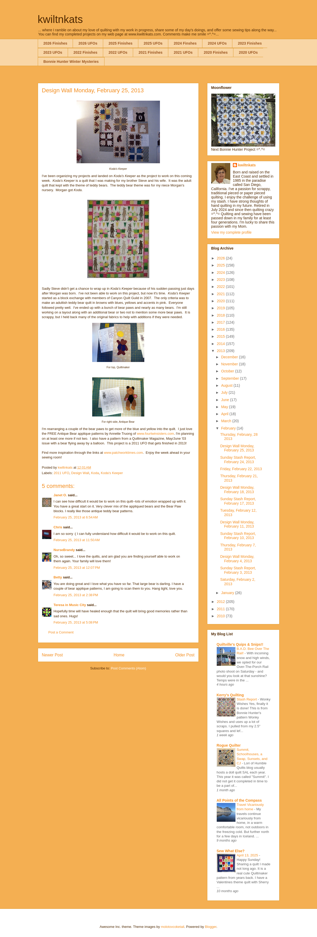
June (225, 400)
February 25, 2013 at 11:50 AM (77, 540)
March (226, 421)
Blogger (210, 927)
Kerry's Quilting (230, 695)
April (225, 414)
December (230, 357)
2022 (221, 287)
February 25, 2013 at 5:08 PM (76, 622)
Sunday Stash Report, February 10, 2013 (238, 535)
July (225, 392)
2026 (221, 258)
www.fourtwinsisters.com (155, 434)
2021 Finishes (151, 52)
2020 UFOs (248, 52)
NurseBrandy (64, 550)
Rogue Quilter (229, 745)
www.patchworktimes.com (123, 453)
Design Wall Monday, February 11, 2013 (237, 524)
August (227, 385)
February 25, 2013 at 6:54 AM (76, 517)
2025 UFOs (153, 43)
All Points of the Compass (239, 800)
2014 (221, 344)
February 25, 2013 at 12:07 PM (77, 568)
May (225, 407)
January (228, 593)
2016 (221, 329)
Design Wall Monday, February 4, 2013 (237, 558)
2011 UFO (61, 473)
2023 (221, 279)
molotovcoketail (172, 927)
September (230, 378)
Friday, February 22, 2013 (241, 469)
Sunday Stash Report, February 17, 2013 (238, 501)
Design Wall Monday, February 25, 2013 (237, 448)
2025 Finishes (121, 43)
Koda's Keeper (112, 473)
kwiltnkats (60, 19)
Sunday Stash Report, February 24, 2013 (238, 459)
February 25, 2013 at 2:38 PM (76, 595)
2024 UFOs (217, 43)
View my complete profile (231, 232)
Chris (58, 527)
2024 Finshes (185, 43)
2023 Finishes (250, 43)
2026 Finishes (55, 43)
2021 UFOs (183, 52)
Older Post (185, 655)
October (228, 371)
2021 (221, 294)
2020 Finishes (216, 52)
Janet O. (60, 495)
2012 (221, 602)
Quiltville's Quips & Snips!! (240, 644)
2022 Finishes (85, 52)
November (230, 364)
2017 (221, 322)
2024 (221, 272)
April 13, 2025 (248, 855)
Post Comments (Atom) (128, 668)
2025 (221, 265)
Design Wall (80, 473)
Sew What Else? (231, 851)
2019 (221, 308)
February (229, 428)
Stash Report (247, 699)
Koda (95, 473)
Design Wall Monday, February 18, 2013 (237, 489)
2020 (221, 301)
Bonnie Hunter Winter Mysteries (71, 61)
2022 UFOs (118, 52)
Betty (58, 577)
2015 (221, 336)
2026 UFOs (87, 43)
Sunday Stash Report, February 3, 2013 (238, 570)
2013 (221, 351)
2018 (221, 315)
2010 (221, 616)
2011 (221, 609)
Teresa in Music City (70, 605)
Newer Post (52, 655)
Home (119, 655)
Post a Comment (61, 632)
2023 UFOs (52, 52)
